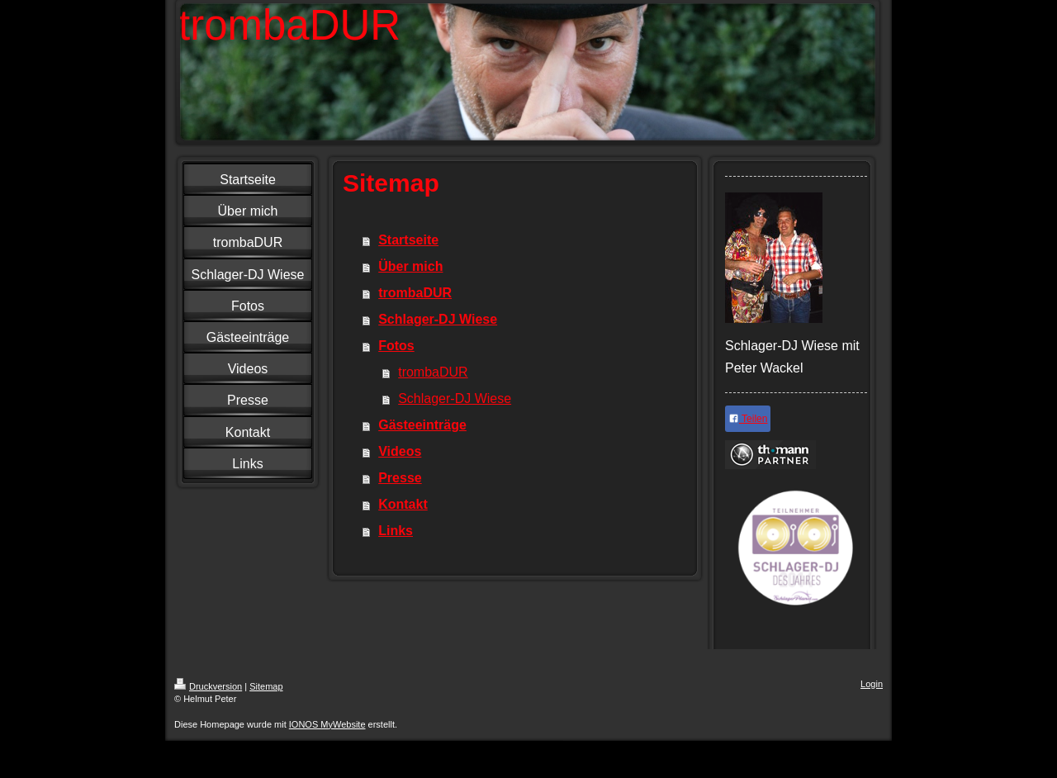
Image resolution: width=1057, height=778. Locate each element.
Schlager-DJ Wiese (437, 319)
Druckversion (208, 686)
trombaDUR (415, 293)
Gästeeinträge (422, 425)
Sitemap (265, 686)
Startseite (408, 240)
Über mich (410, 266)
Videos (399, 451)
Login (871, 684)
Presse (400, 478)
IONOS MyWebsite (327, 724)
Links (395, 531)
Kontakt (403, 504)
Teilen (747, 419)
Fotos (396, 346)
